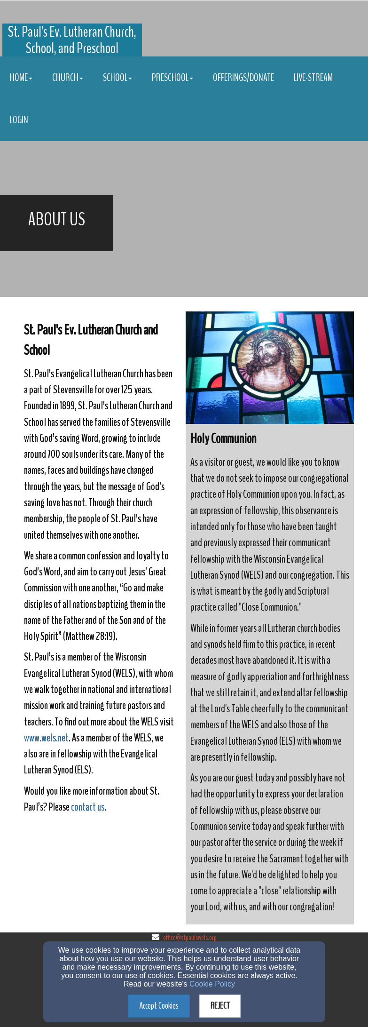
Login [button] (19, 120)
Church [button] (67, 78)
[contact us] (87, 808)
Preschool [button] (172, 78)
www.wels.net (46, 737)
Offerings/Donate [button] (243, 78)
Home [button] (21, 78)
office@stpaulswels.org (189, 937)
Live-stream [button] (313, 78)
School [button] (117, 78)
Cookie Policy (212, 984)
